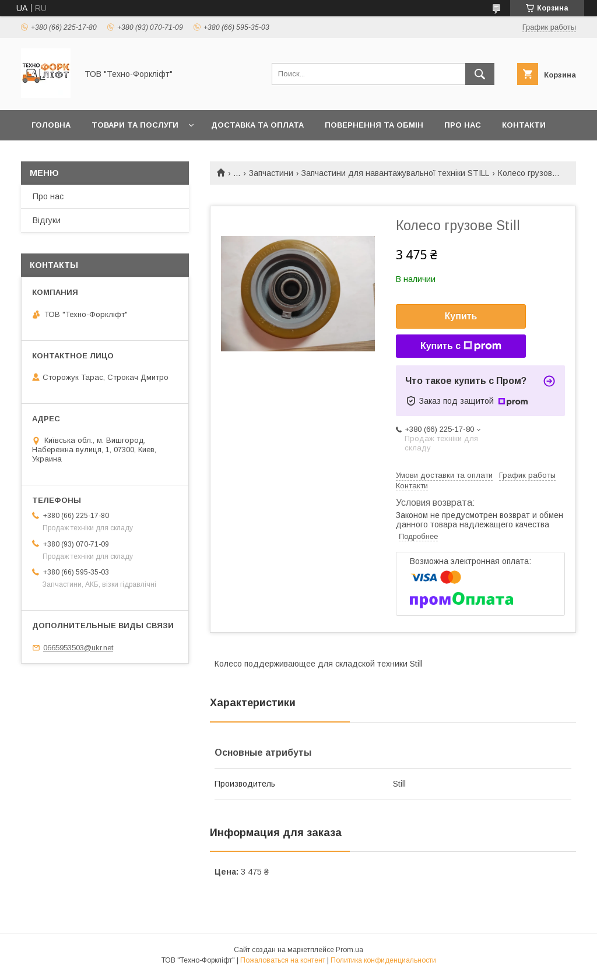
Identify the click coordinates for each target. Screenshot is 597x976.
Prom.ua (349, 950)
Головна (51, 125)
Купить (461, 316)
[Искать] (479, 74)
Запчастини (271, 173)
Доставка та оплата (257, 125)
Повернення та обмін (374, 125)
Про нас (462, 125)
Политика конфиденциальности (383, 960)
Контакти (524, 125)
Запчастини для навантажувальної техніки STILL (395, 173)
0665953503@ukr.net (78, 647)
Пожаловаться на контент (282, 960)
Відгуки (47, 220)
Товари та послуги (135, 125)
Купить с (460, 346)
